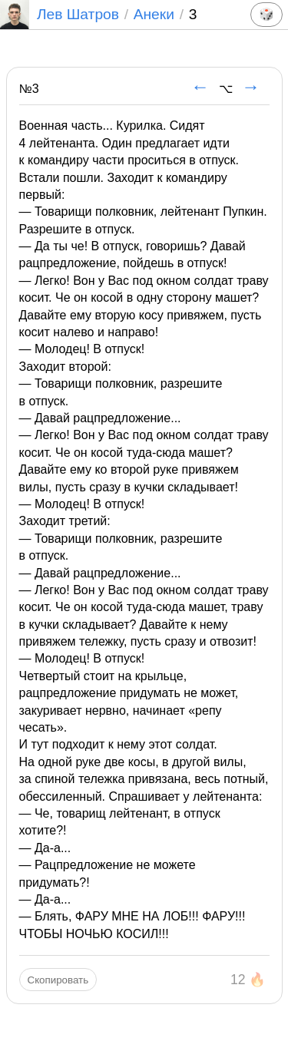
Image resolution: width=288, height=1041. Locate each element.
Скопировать (58, 980)
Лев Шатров (59, 14)
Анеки (154, 14)
